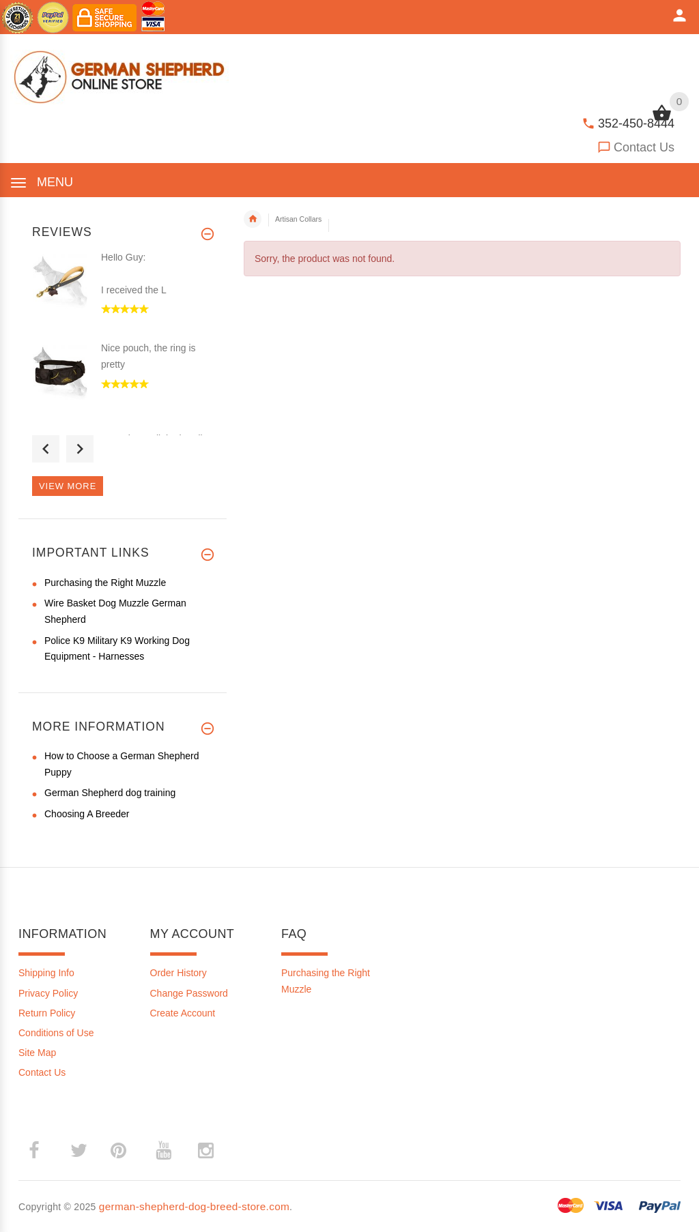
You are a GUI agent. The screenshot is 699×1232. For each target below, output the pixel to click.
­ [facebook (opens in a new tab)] (41, 1150)
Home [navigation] (252, 219)
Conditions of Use (56, 1032)
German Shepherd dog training (109, 792)
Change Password (189, 993)
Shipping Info (46, 972)
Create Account (183, 1013)
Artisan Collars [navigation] (298, 219)
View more (67, 486)
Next (80, 449)
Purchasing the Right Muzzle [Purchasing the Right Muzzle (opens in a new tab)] (105, 582)
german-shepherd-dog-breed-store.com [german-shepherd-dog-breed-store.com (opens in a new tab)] (194, 1206)
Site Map (37, 1052)
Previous (45, 449)
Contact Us (644, 147)
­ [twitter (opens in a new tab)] (78, 1151)
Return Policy (46, 1013)
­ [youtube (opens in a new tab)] (163, 1151)
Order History (178, 972)
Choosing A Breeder (87, 813)
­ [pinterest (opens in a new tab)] (128, 1150)
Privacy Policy (48, 993)
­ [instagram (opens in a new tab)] (205, 1151)
